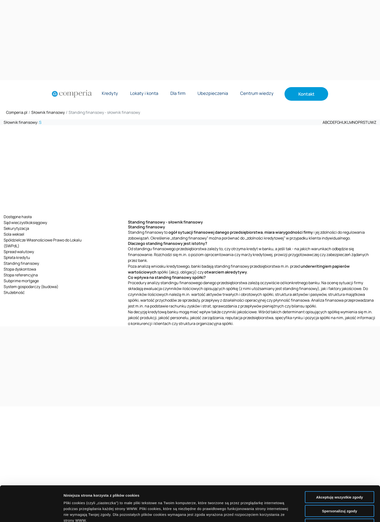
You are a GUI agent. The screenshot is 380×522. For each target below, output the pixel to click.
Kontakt (306, 94)
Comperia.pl (16, 112)
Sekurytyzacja (16, 228)
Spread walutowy (19, 251)
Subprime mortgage (21, 280)
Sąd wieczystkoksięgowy (25, 222)
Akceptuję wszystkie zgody (339, 462)
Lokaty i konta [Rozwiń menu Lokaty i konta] (144, 93)
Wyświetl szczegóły (276, 512)
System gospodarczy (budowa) (31, 286)
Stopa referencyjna (21, 275)
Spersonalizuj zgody (339, 475)
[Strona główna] (72, 94)
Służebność (14, 292)
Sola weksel (14, 234)
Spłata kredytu (17, 257)
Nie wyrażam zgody (339, 489)
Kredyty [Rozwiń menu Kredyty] (110, 93)
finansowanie (140, 254)
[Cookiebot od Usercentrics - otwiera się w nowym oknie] (31, 512)
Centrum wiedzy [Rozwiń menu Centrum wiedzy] (257, 93)
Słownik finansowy (48, 112)
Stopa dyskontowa (20, 269)
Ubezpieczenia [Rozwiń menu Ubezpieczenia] (213, 93)
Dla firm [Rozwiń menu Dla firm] (177, 93)
